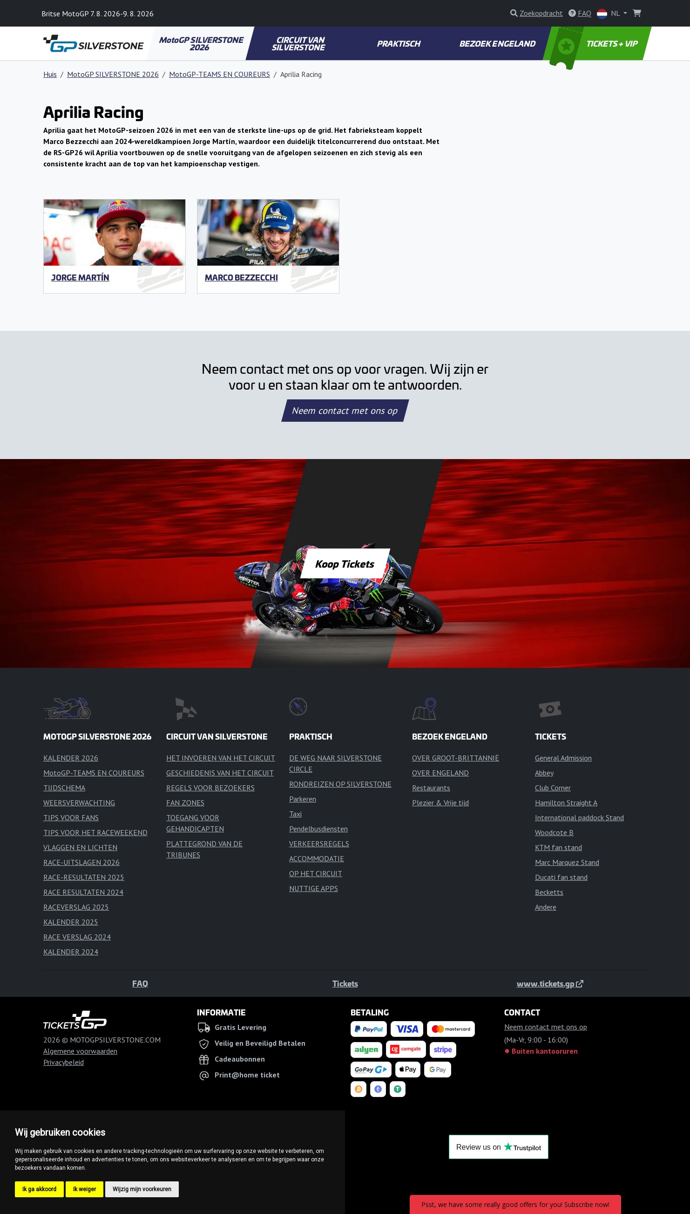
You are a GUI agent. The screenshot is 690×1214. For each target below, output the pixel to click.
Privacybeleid (63, 1062)
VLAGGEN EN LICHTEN (80, 847)
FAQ (140, 983)
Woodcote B (554, 832)
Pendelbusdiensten (318, 828)
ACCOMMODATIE (316, 858)
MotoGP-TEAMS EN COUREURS (219, 74)
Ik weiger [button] (84, 1189)
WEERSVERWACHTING (79, 802)
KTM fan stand (558, 847)
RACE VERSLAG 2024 (77, 936)
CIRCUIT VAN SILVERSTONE (299, 43)
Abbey (544, 772)
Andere (545, 907)
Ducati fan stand (561, 877)
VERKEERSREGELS (319, 843)
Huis (50, 74)
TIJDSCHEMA (64, 787)
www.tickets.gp (550, 983)
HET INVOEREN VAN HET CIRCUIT (220, 757)
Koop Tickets (345, 563)
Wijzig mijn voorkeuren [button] (142, 1189)
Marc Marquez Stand (567, 862)
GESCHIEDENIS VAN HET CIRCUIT (220, 772)
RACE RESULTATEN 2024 (83, 892)
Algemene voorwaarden (80, 1051)
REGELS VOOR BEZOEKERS (210, 787)
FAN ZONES (185, 802)
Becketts (549, 892)
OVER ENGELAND (440, 772)
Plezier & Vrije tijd (440, 802)
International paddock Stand (579, 817)
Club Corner (553, 787)
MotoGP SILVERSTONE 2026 (201, 43)
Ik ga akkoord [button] (39, 1189)
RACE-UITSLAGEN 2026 (81, 862)
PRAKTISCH (399, 43)
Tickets (345, 983)
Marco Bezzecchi (241, 277)
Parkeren (302, 798)
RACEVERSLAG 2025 (76, 907)
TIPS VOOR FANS (71, 817)
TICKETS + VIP (594, 43)
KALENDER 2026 (70, 757)
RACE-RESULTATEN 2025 (83, 877)
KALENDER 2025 (70, 921)
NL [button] (609, 13)
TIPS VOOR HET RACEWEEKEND (95, 832)
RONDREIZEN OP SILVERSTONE (340, 784)
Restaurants (431, 787)
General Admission (563, 757)
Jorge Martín (80, 277)
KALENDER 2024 (70, 951)
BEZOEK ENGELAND (498, 43)
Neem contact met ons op (345, 411)
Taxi (295, 813)
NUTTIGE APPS (313, 888)
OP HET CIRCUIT (315, 873)
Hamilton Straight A (566, 802)
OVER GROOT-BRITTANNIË (455, 757)
